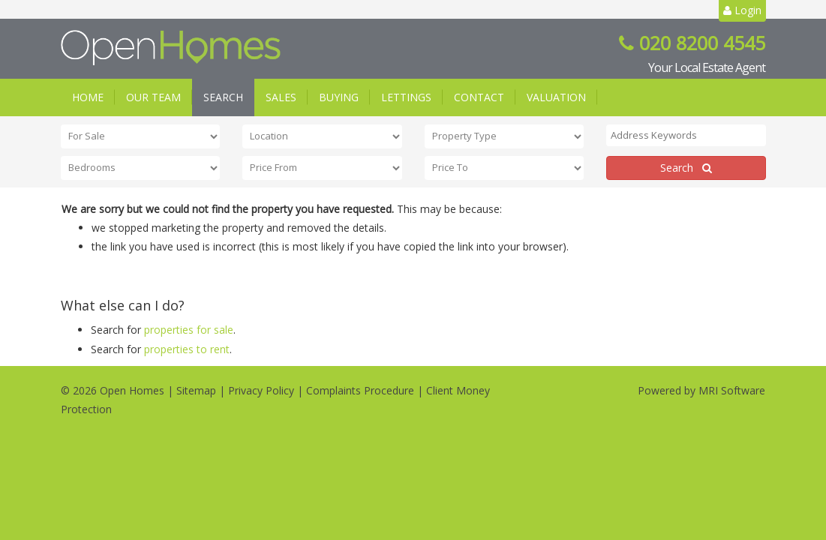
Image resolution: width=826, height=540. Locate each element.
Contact (479, 97)
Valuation (556, 97)
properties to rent (187, 349)
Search (223, 97)
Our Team (153, 97)
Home (88, 97)
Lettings (406, 97)
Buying (339, 97)
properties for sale (188, 329)
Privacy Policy (261, 390)
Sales (281, 97)
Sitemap (196, 390)
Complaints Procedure (360, 390)
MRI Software (731, 390)
